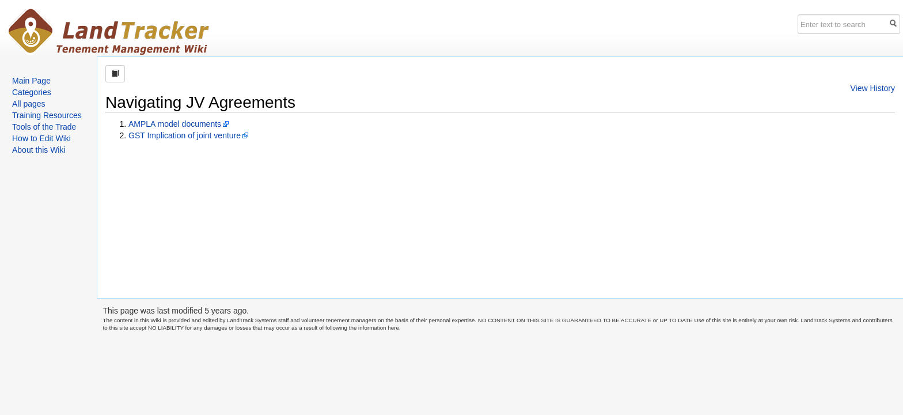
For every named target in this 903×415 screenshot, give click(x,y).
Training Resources (47, 115)
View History (872, 88)
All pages (28, 103)
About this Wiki (39, 149)
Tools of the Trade (44, 126)
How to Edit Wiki (41, 138)
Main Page (31, 80)
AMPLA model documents (174, 124)
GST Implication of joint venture (184, 135)
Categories (31, 92)
